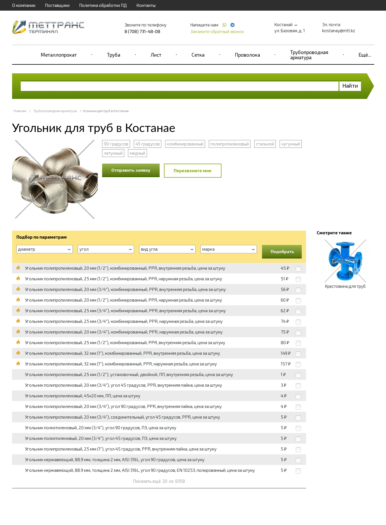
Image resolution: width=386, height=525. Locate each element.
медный (137, 153)
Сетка (198, 54)
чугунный (290, 143)
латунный (113, 153)
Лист (156, 54)
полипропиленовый (230, 143)
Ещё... (365, 54)
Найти (350, 85)
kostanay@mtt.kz (338, 30)
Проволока (247, 54)
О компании (23, 5)
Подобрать (282, 251)
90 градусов (116, 143)
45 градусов (147, 143)
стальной (265, 143)
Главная (20, 111)
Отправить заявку (130, 170)
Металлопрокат (59, 54)
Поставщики (57, 5)
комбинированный (185, 143)
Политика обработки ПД (103, 5)
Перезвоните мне (192, 170)
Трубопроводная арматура (309, 54)
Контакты (146, 5)
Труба (113, 54)
